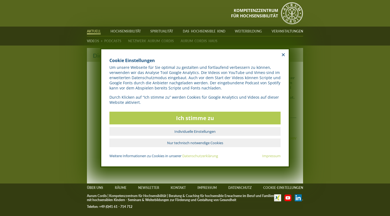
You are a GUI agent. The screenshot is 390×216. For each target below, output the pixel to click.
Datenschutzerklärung (200, 155)
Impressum (271, 155)
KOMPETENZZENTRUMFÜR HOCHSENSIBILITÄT (254, 13)
